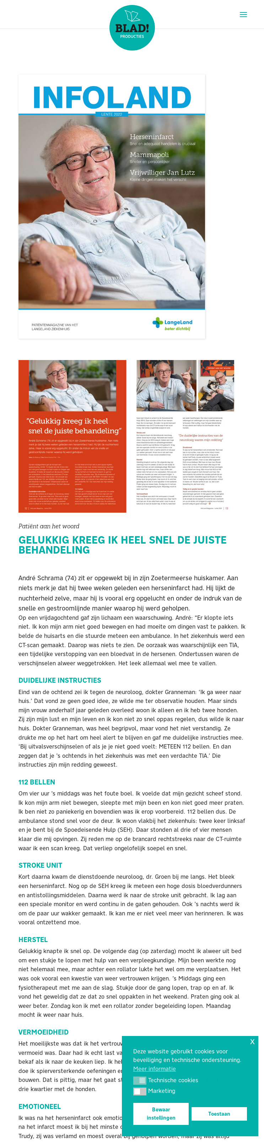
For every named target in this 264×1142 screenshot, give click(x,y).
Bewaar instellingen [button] (161, 1113)
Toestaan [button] (219, 1113)
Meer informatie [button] (154, 1069)
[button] (139, 1080)
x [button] (252, 1041)
